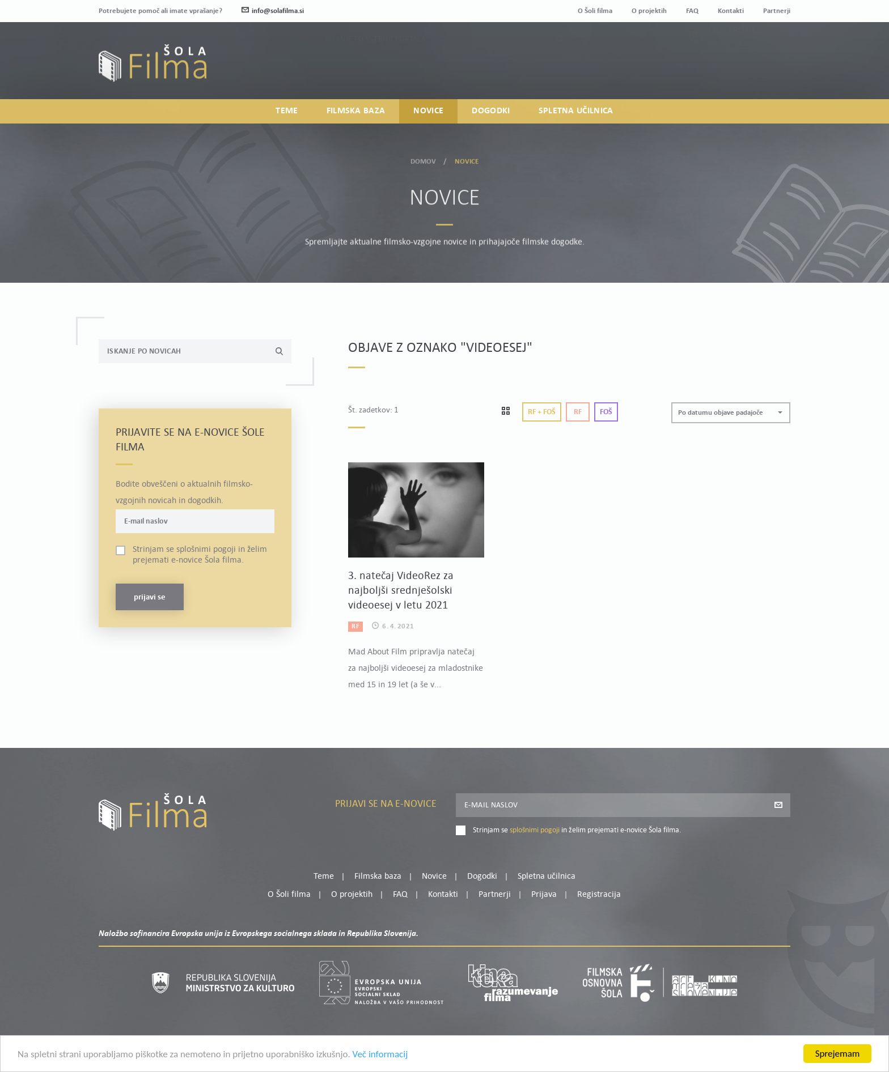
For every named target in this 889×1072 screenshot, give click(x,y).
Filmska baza (356, 111)
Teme (287, 111)
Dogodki (491, 111)
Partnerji (776, 11)
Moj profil (732, 54)
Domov (423, 159)
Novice (428, 111)
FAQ (692, 11)
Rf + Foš (542, 412)
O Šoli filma (595, 11)
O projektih (649, 11)
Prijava (719, 69)
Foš (606, 412)
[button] (730, 412)
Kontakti (731, 11)
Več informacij (380, 1058)
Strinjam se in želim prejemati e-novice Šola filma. (200, 555)
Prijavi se (150, 597)
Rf (578, 412)
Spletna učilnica (576, 111)
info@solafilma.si (273, 11)
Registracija (771, 69)
